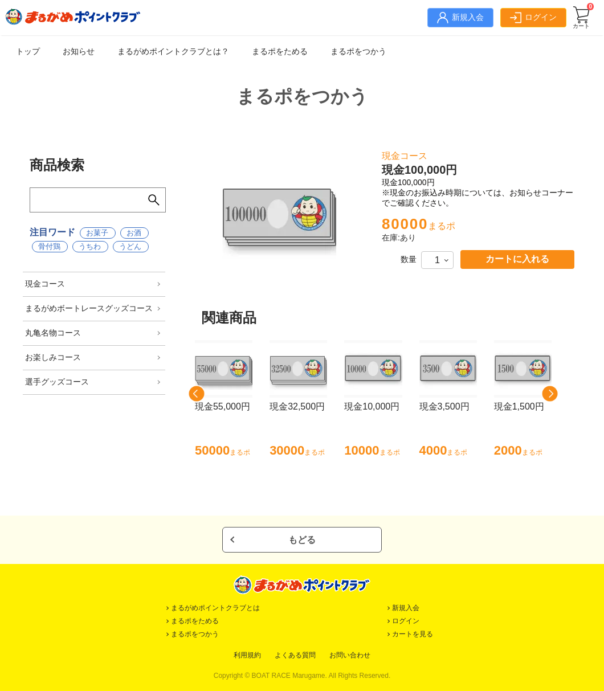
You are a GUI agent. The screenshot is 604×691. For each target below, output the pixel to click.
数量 (409, 259)
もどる (302, 540)
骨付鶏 (49, 246)
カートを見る (412, 634)
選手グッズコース (57, 381)
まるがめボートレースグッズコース (89, 308)
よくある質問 (295, 655)
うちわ (90, 246)
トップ (28, 51)
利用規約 (247, 655)
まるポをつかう (358, 51)
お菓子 (97, 232)
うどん (130, 246)
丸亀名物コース (53, 332)
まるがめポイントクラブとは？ (173, 51)
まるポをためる (280, 51)
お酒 (133, 232)
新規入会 (405, 608)
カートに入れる (517, 259)
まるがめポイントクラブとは (215, 608)
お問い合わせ (349, 655)
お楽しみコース (53, 357)
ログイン (405, 621)
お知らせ (79, 51)
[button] (196, 393)
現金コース (45, 283)
